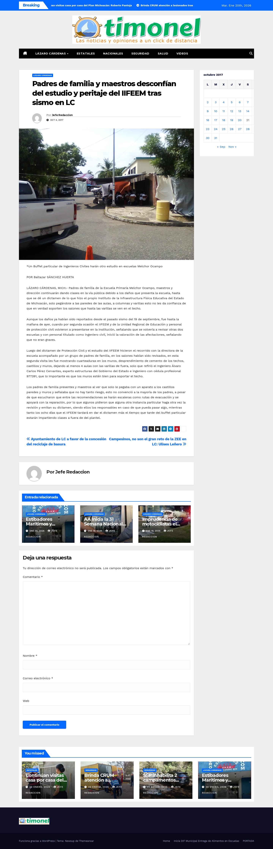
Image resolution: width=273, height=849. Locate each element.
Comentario (33, 577)
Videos (182, 53)
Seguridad (140, 53)
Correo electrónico (38, 678)
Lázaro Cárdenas (51, 53)
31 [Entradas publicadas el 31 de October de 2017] (215, 138)
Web (26, 701)
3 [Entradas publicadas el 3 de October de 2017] (216, 102)
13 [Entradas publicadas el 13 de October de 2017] (239, 111)
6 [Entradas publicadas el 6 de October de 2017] (240, 102)
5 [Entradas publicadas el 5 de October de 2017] (231, 102)
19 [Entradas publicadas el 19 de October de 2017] (231, 120)
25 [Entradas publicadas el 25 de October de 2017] (223, 129)
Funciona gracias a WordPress (37, 841)
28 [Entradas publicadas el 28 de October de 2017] (247, 129)
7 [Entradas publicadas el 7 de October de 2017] (248, 102)
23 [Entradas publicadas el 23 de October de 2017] (207, 129)
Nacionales (113, 53)
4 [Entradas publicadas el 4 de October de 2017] (224, 102)
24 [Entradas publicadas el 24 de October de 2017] (215, 129)
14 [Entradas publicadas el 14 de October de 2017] (247, 111)
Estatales (86, 53)
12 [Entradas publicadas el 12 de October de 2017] (231, 111)
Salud (163, 53)
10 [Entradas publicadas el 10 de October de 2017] (215, 111)
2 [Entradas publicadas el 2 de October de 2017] (208, 102)
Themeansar (86, 841)
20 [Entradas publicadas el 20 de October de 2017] (240, 120)
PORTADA (248, 841)
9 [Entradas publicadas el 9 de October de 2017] (208, 111)
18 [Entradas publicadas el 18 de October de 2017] (223, 120)
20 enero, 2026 (40, 787)
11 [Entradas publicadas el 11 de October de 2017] (223, 111)
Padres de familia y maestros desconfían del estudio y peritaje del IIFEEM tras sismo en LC (104, 93)
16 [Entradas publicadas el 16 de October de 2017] (207, 120)
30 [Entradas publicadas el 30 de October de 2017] (207, 138)
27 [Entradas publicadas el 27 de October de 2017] (239, 129)
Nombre (30, 655)
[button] (251, 53)
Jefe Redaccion (62, 115)
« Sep (221, 146)
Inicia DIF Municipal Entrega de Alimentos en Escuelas (206, 841)
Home (166, 841)
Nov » (232, 146)
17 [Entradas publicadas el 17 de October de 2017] (215, 120)
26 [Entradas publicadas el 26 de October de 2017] (231, 129)
